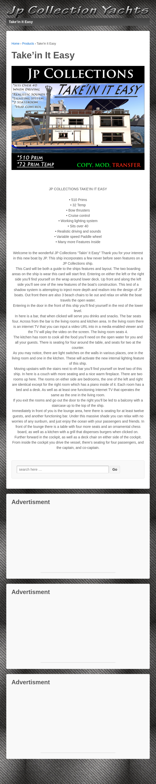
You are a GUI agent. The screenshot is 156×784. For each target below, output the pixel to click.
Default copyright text (28, 771)
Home (16, 43)
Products (28, 43)
